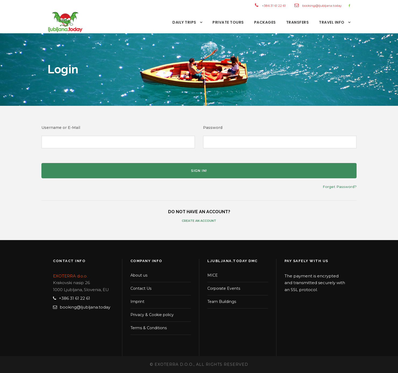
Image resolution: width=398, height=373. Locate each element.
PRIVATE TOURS (228, 22)
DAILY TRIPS (184, 22)
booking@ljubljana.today (322, 5)
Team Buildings (221, 301)
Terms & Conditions (148, 327)
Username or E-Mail (60, 127)
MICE (212, 275)
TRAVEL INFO (331, 22)
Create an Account (199, 221)
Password (212, 127)
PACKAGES (265, 22)
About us (138, 275)
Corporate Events (223, 288)
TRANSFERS (297, 22)
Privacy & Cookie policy (152, 314)
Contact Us (140, 288)
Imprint (137, 301)
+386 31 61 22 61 (274, 5)
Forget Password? (340, 186)
